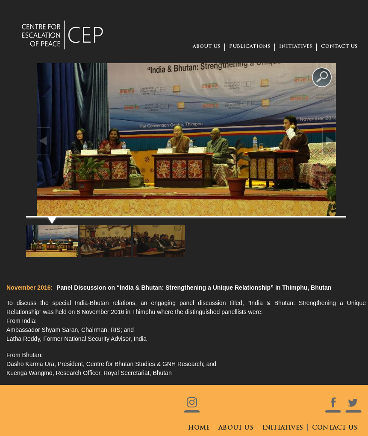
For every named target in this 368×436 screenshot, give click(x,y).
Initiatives (295, 46)
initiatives (282, 428)
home (198, 428)
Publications (249, 46)
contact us (339, 46)
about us (206, 46)
